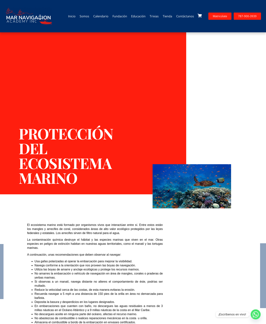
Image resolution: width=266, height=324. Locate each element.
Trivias (154, 16)
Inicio (72, 16)
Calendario (100, 16)
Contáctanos (185, 16)
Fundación (119, 16)
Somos (84, 16)
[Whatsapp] (256, 314)
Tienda (167, 16)
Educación (138, 16)
